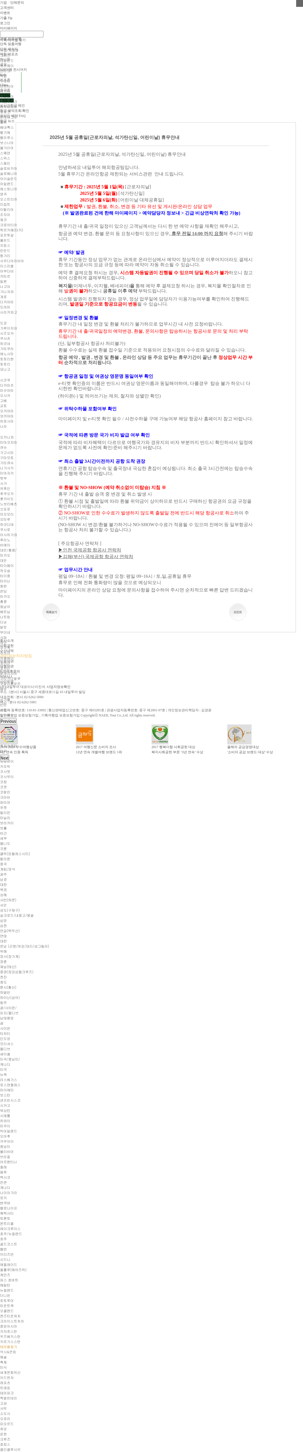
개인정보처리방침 (16, 656)
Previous (8, 721)
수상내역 (7, 651)
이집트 (5, 204)
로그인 (5, 23)
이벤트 (5, 13)
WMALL (6, 676)
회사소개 (7, 641)
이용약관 (7, 661)
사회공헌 (7, 646)
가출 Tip (6, 18)
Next (5, 758)
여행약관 (7, 666)
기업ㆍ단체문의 (12, 3)
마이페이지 (8, 28)
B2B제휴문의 (10, 671)
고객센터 (7, 8)
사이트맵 (7, 682)
